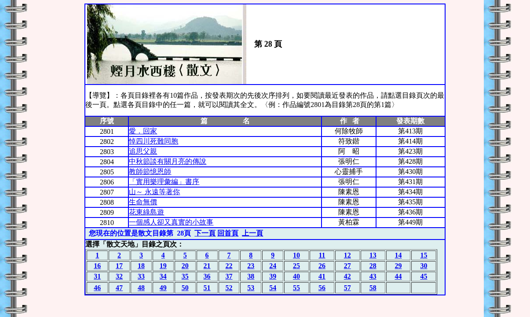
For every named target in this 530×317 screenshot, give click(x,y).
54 (272, 287)
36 (207, 276)
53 (250, 287)
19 (163, 265)
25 (296, 265)
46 (97, 287)
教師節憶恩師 (150, 171)
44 (398, 276)
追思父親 (143, 151)
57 (347, 287)
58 (372, 287)
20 (185, 265)
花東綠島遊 (146, 212)
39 (272, 276)
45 (423, 276)
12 (347, 255)
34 (163, 276)
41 (321, 276)
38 (250, 276)
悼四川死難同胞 (153, 141)
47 (119, 287)
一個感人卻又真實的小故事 (171, 222)
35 (185, 276)
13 (372, 255)
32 (119, 276)
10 (296, 255)
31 (97, 276)
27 (347, 265)
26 (321, 265)
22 (228, 265)
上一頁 (252, 233)
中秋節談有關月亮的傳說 (167, 161)
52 (228, 287)
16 (97, 265)
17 (119, 265)
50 (185, 287)
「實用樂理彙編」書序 (164, 181)
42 (347, 276)
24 (272, 265)
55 (296, 287)
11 (321, 255)
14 (398, 255)
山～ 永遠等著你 (154, 191)
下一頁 (205, 233)
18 (141, 265)
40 (296, 276)
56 (321, 287)
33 (141, 276)
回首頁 (227, 233)
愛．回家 (143, 131)
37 (228, 276)
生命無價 (143, 202)
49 (163, 287)
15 (423, 255)
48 (141, 287)
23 (250, 265)
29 (398, 265)
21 (207, 265)
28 (372, 265)
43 (372, 276)
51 (207, 287)
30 (423, 265)
